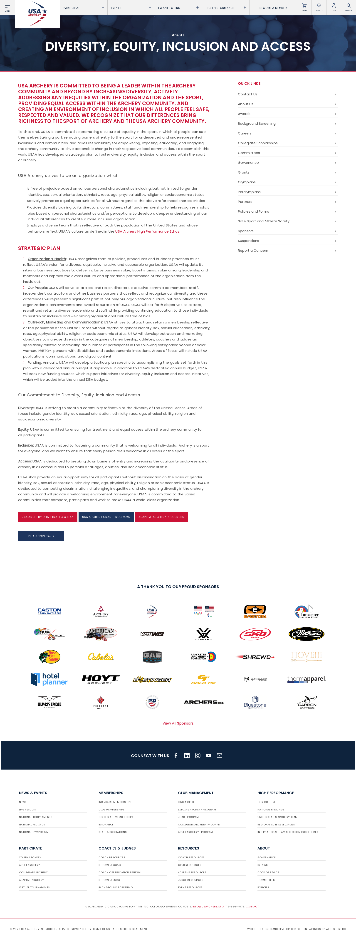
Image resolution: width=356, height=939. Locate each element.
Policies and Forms (288, 211)
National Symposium (34, 832)
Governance (288, 162)
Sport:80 (339, 929)
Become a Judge (110, 880)
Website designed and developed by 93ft (275, 929)
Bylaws (262, 865)
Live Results (27, 809)
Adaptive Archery (31, 880)
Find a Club (186, 802)
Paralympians (288, 191)
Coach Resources (112, 857)
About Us (288, 104)
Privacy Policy (80, 929)
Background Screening (288, 123)
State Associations (113, 832)
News (23, 802)
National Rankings (270, 809)
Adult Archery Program (195, 832)
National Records (32, 824)
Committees (288, 152)
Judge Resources (190, 880)
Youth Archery (30, 857)
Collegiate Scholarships (288, 143)
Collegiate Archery (33, 872)
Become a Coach (111, 865)
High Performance (226, 8)
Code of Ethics (268, 872)
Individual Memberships (115, 802)
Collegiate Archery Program (199, 824)
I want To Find (178, 8)
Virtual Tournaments (34, 887)
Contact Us (288, 94)
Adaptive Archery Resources (161, 517)
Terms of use (102, 929)
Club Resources (189, 865)
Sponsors (288, 231)
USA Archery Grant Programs (106, 517)
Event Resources (190, 887)
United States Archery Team (277, 817)
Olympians (288, 182)
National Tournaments (35, 817)
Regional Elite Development (277, 824)
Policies (263, 887)
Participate (84, 8)
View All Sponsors (178, 723)
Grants (288, 172)
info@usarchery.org (208, 906)
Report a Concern (288, 250)
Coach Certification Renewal (120, 872)
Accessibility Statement (130, 929)
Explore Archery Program (197, 809)
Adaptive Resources (192, 872)
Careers (288, 133)
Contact (252, 906)
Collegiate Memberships (116, 817)
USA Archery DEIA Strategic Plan (48, 517)
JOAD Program (188, 817)
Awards (288, 113)
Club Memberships (111, 809)
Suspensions (288, 240)
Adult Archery (29, 865)
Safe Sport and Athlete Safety (288, 221)
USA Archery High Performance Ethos (147, 231)
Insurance (106, 824)
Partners (288, 201)
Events (131, 8)
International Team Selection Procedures (287, 832)
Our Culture (266, 802)
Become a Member (273, 8)
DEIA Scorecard (41, 536)
